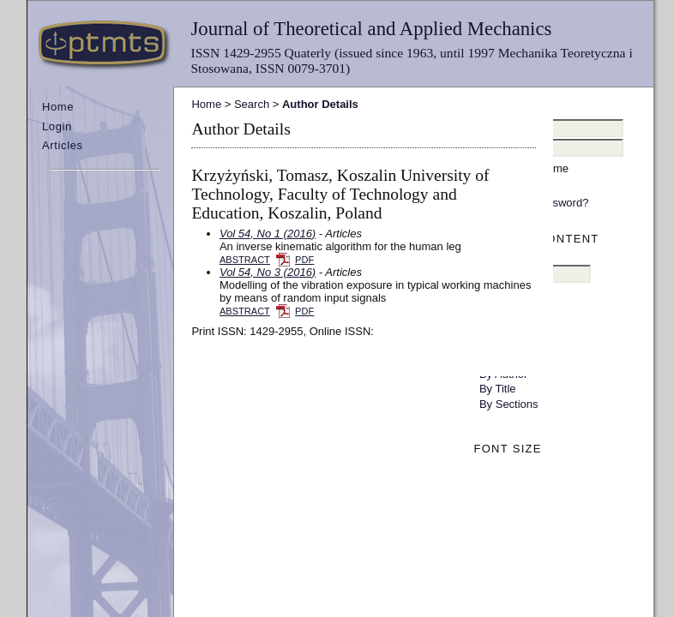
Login (57, 126)
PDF (304, 260)
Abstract (245, 260)
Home (58, 106)
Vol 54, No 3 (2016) (268, 272)
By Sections (509, 404)
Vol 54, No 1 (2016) (268, 233)
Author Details (320, 104)
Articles (62, 145)
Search (251, 104)
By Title (497, 388)
